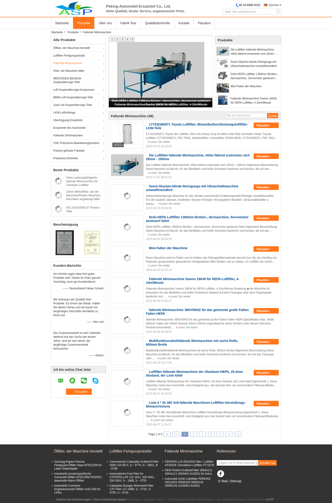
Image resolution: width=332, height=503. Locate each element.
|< (167, 434)
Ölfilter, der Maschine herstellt (71, 48)
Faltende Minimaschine (67, 63)
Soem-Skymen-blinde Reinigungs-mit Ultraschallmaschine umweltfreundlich (254, 64)
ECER (270, 499)
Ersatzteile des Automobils (69, 127)
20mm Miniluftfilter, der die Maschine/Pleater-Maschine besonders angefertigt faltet (83, 195)
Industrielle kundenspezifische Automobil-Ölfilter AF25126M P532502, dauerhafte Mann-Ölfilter (78, 477)
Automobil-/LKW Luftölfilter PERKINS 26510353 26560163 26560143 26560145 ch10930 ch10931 (187, 482)
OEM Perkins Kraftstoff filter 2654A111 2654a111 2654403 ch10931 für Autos (188, 472)
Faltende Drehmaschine (68, 135)
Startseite (62, 23)
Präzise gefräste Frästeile (69, 150)
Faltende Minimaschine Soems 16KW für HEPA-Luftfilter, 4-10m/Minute (161, 104)
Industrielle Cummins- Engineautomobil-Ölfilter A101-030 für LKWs (77, 489)
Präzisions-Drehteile (65, 158)
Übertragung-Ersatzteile (68, 120)
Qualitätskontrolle (157, 23)
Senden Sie (268, 463)
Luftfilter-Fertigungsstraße (69, 55)
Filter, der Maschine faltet (68, 70)
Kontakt (183, 23)
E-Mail (223, 481)
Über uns (105, 23)
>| (238, 434)
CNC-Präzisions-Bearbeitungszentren (76, 143)
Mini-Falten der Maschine (246, 86)
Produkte (83, 23)
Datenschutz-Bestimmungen (73, 499)
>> (229, 434)
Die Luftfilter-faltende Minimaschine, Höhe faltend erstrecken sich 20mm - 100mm (253, 52)
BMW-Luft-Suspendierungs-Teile (73, 97)
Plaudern (204, 23)
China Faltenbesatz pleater (109, 499)
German (274, 5)
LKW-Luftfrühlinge (64, 112)
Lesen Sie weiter (160, 142)
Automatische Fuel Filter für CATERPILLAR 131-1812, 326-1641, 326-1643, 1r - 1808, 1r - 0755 (132, 477)
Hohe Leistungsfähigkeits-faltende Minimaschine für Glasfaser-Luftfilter (82, 181)
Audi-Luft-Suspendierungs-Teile (72, 105)
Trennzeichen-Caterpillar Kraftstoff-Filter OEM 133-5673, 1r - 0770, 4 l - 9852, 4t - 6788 (134, 465)
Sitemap (235, 481)
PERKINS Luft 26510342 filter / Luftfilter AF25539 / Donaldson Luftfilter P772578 (189, 463)
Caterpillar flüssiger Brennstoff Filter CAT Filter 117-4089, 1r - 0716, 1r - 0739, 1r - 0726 (132, 489)
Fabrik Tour (128, 23)
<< (176, 434)
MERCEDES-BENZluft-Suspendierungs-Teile (67, 80)
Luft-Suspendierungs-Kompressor (74, 89)
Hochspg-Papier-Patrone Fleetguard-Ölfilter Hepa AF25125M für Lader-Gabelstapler (78, 465)
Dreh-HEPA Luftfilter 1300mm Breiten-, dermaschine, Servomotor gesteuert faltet (254, 76)
